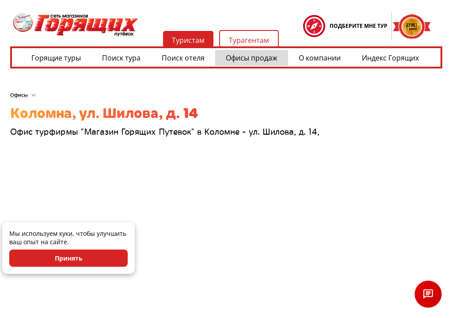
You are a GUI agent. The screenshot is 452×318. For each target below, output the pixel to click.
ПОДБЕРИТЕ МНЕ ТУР (358, 26)
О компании (320, 58)
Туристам (188, 40)
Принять (69, 258)
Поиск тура (121, 58)
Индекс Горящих (390, 58)
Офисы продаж (251, 58)
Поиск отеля (183, 58)
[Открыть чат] (428, 294)
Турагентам (249, 40)
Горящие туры (56, 58)
